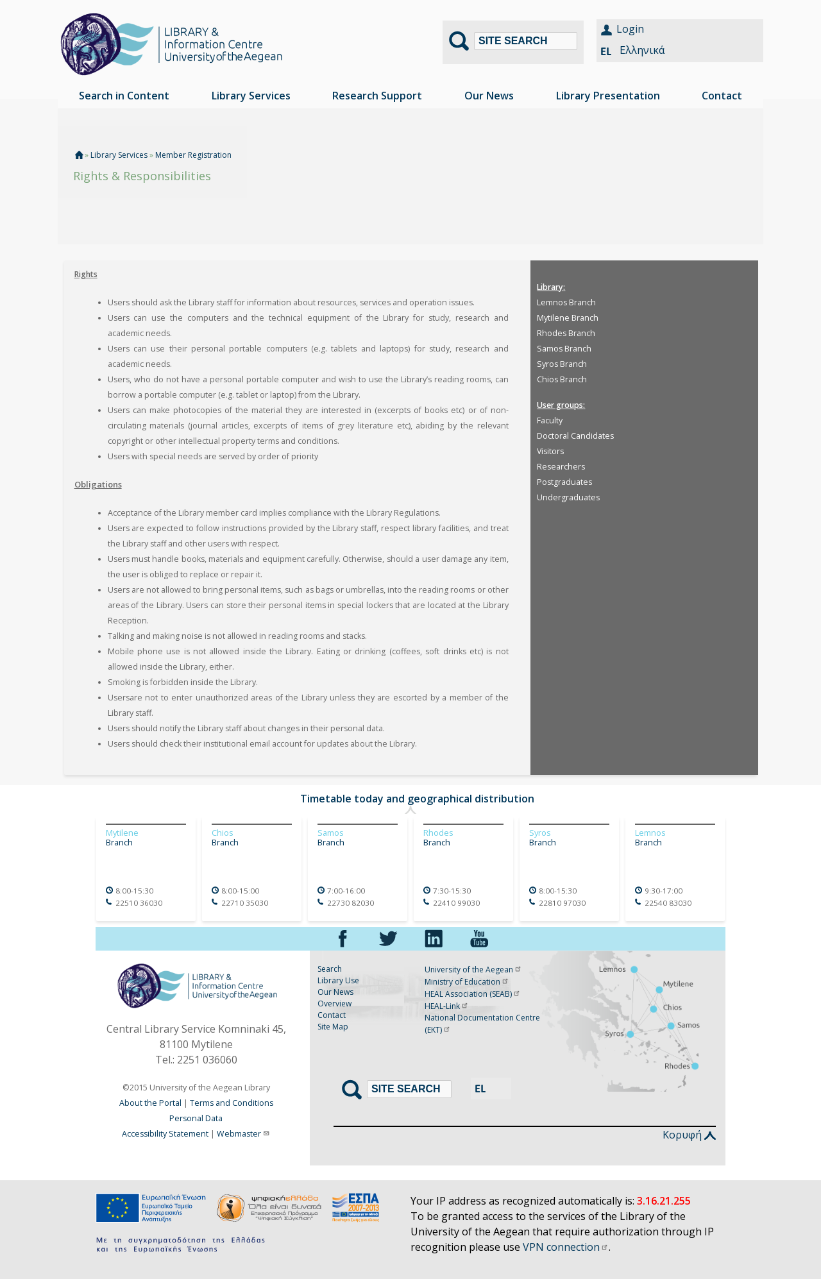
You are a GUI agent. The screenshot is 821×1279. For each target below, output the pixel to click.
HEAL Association (473, 993)
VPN (566, 1247)
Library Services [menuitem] (251, 96)
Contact (331, 1015)
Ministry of (467, 981)
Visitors (550, 451)
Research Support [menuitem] (377, 96)
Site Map (332, 1026)
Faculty (550, 420)
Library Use (338, 980)
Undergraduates (568, 497)
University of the (473, 969)
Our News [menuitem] (489, 96)
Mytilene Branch (567, 317)
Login (630, 29)
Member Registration (193, 154)
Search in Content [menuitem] (124, 96)
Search (329, 968)
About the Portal (150, 1102)
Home (79, 154)
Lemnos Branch (566, 302)
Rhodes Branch (566, 333)
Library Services (119, 154)
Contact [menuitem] (722, 96)
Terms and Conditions (231, 1102)
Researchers (561, 466)
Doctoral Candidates (575, 435)
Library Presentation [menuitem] (608, 96)
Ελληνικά (642, 50)
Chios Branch (562, 379)
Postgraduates (564, 482)
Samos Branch (564, 348)
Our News (335, 992)
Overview (334, 1003)
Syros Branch (562, 364)
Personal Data (196, 1118)
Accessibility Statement (165, 1133)
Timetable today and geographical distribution (417, 799)
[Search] (525, 41)
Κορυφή (689, 1135)
